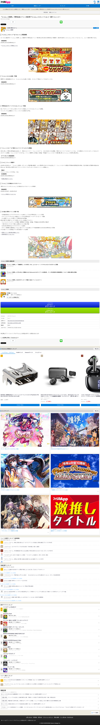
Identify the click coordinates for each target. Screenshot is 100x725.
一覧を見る (96, 348)
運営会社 (40, 717)
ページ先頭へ (96, 712)
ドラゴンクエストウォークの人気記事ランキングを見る (11, 578)
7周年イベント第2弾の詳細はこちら (10, 232)
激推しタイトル (52, 12)
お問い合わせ (29, 717)
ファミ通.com (63, 717)
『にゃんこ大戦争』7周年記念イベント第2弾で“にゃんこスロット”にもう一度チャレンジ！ (50, 9)
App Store (50, 305)
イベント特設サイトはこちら (9, 194)
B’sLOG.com (70, 717)
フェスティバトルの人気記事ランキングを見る (10, 589)
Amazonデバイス (29, 352)
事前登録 (46, 12)
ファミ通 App (5, 2)
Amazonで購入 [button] (20, 405)
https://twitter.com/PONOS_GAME (14, 323)
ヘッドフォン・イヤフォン (8, 352)
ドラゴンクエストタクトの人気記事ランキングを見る (11, 600)
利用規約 (35, 717)
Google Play (50, 310)
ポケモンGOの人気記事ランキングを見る (9, 595)
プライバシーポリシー (48, 717)
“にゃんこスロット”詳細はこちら (10, 45)
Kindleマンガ (19, 352)
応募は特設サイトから (7, 178)
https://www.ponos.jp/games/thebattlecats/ (16, 320)
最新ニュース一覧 (25, 9)
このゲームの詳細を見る (13, 297)
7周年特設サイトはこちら (8, 234)
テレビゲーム (38, 352)
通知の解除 (56, 717)
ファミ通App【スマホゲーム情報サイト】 (12, 9)
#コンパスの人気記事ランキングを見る (8, 572)
